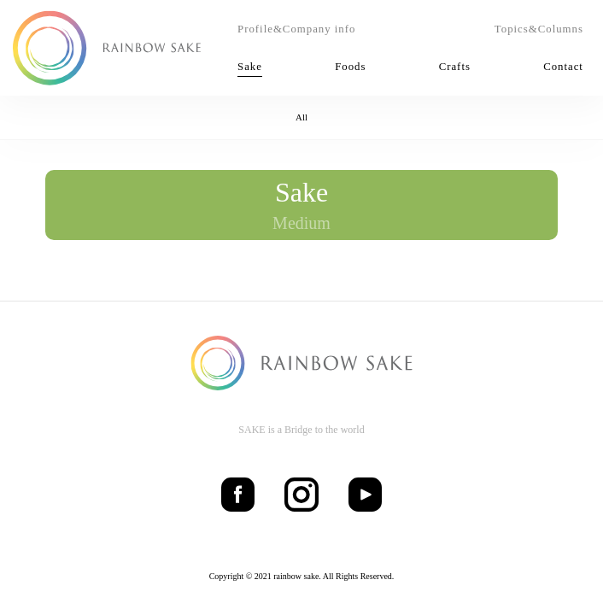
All (301, 117)
